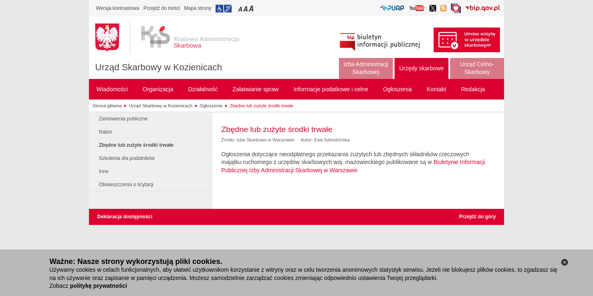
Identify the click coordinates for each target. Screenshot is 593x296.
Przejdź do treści (161, 8)
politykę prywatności (98, 285)
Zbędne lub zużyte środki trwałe (262, 105)
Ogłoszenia (211, 105)
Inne (103, 171)
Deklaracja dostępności (124, 217)
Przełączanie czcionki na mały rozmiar (241, 8)
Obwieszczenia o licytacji (126, 184)
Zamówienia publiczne (123, 119)
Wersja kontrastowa (117, 8)
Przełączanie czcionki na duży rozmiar (252, 8)
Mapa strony (197, 8)
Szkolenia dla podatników (126, 158)
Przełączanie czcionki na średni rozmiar (246, 8)
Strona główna (107, 105)
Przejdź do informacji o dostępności (223, 9)
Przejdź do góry (477, 217)
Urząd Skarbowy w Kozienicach (158, 67)
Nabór (105, 132)
